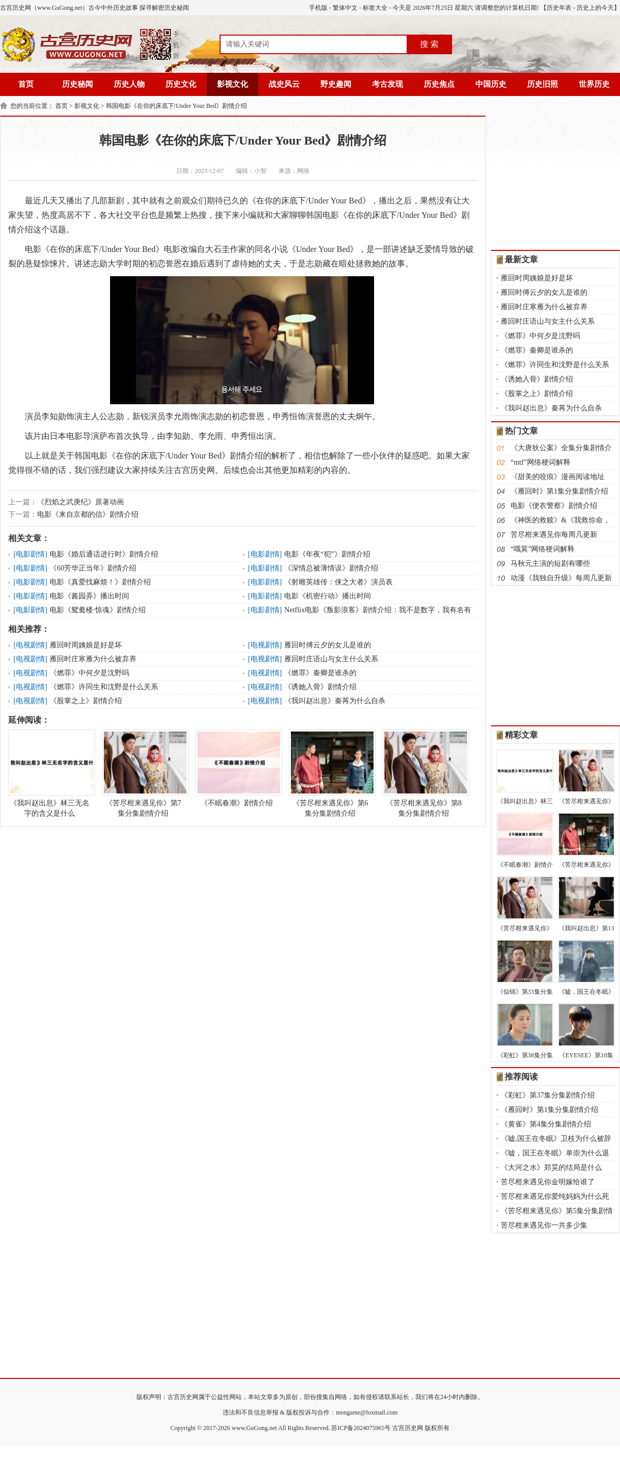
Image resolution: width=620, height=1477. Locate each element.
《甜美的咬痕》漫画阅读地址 (557, 477)
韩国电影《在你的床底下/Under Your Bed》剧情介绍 (176, 105)
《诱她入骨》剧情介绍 (320, 687)
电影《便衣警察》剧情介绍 (553, 506)
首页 (26, 84)
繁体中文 (345, 7)
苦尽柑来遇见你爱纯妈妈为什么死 (555, 1196)
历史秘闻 (77, 84)
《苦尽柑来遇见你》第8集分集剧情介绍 (423, 773)
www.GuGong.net (254, 1428)
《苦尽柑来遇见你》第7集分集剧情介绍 (143, 773)
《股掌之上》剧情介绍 (86, 701)
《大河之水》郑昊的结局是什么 (551, 1167)
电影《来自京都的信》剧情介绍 (87, 514)
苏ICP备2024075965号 (361, 1428)
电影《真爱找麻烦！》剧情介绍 (100, 582)
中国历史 (490, 84)
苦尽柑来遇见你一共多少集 (544, 1225)
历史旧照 (542, 84)
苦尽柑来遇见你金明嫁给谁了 (548, 1182)
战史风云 (284, 84)
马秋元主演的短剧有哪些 (550, 563)
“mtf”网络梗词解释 (540, 462)
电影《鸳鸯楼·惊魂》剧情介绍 (98, 610)
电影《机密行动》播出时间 (327, 596)
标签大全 (375, 7)
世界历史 (594, 84)
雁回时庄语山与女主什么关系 (331, 659)
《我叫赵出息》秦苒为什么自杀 (334, 701)
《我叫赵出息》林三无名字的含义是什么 (49, 773)
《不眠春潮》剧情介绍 (236, 768)
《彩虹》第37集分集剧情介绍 (548, 1095)
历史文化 (180, 84)
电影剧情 (30, 554)
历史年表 (559, 7)
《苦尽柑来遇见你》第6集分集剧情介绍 (330, 773)
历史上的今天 (595, 7)
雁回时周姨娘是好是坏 (86, 645)
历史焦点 (439, 84)
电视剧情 (30, 645)
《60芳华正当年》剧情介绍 (93, 568)
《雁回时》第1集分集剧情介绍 (559, 491)
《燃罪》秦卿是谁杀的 (320, 673)
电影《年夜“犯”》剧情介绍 (327, 554)
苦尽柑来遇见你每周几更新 (553, 534)
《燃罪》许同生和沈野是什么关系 (104, 687)
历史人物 (129, 84)
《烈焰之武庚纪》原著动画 (80, 502)
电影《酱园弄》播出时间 (89, 596)
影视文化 (232, 84)
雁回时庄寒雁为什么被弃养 (93, 659)
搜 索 (429, 44)
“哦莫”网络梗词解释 (542, 549)
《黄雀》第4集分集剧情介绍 (546, 1124)
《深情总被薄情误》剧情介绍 (331, 568)
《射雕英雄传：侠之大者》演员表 (338, 582)
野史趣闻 (335, 84)
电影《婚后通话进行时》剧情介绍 (104, 554)
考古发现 (387, 84)
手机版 (318, 7)
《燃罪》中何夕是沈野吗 (89, 673)
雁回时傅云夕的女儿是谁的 (327, 645)
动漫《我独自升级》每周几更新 (561, 578)
